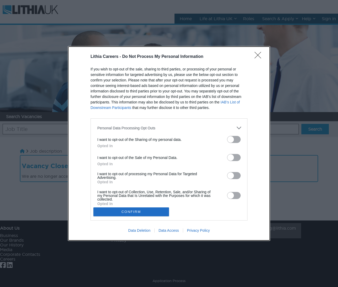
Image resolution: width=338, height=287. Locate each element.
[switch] (234, 139)
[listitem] (169, 128)
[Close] (259, 57)
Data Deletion (139, 230)
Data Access (169, 230)
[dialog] (169, 143)
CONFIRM (131, 212)
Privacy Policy (198, 230)
